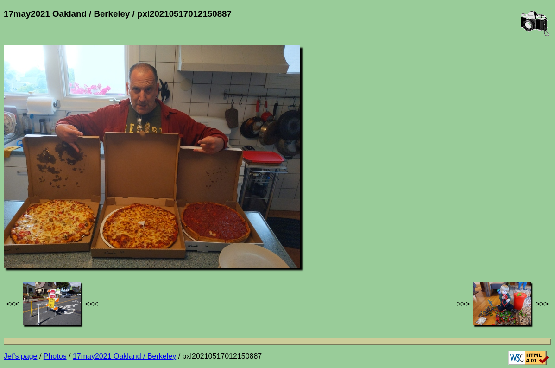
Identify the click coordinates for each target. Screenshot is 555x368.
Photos (55, 356)
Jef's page (20, 356)
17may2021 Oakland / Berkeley (124, 356)
